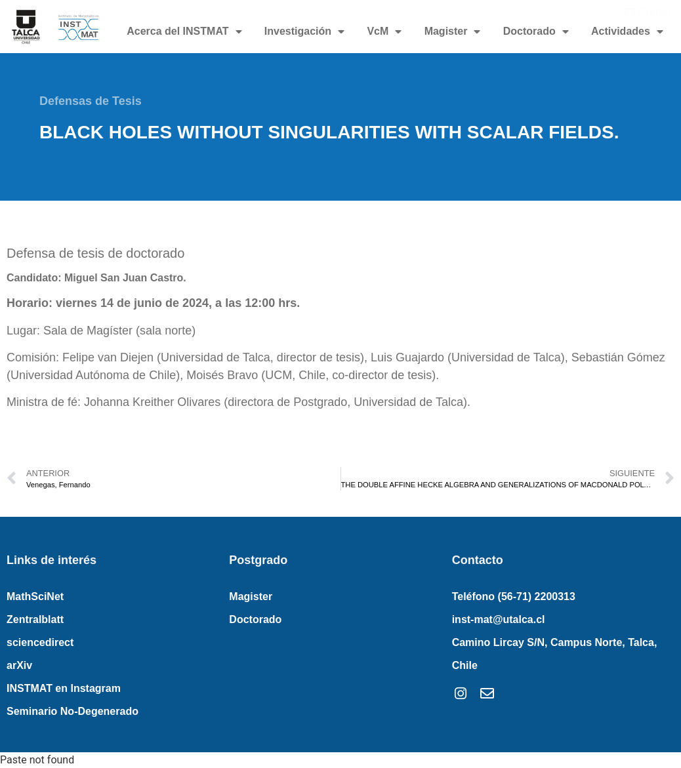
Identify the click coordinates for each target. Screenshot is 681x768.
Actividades (627, 31)
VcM (384, 31)
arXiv (19, 665)
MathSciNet (35, 596)
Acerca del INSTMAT (184, 31)
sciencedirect (40, 642)
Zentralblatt (35, 619)
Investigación (304, 31)
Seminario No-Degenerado (72, 711)
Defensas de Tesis (90, 101)
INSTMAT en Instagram (64, 688)
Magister (452, 31)
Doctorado (536, 31)
